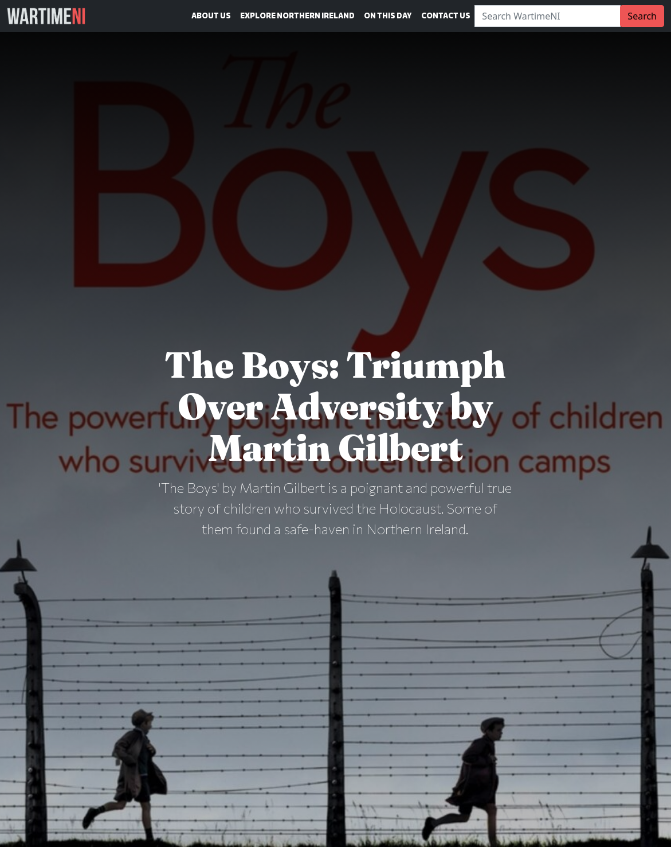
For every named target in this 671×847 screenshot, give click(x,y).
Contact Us (445, 15)
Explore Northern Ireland (297, 15)
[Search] (547, 16)
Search (642, 16)
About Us (211, 15)
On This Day (388, 15)
